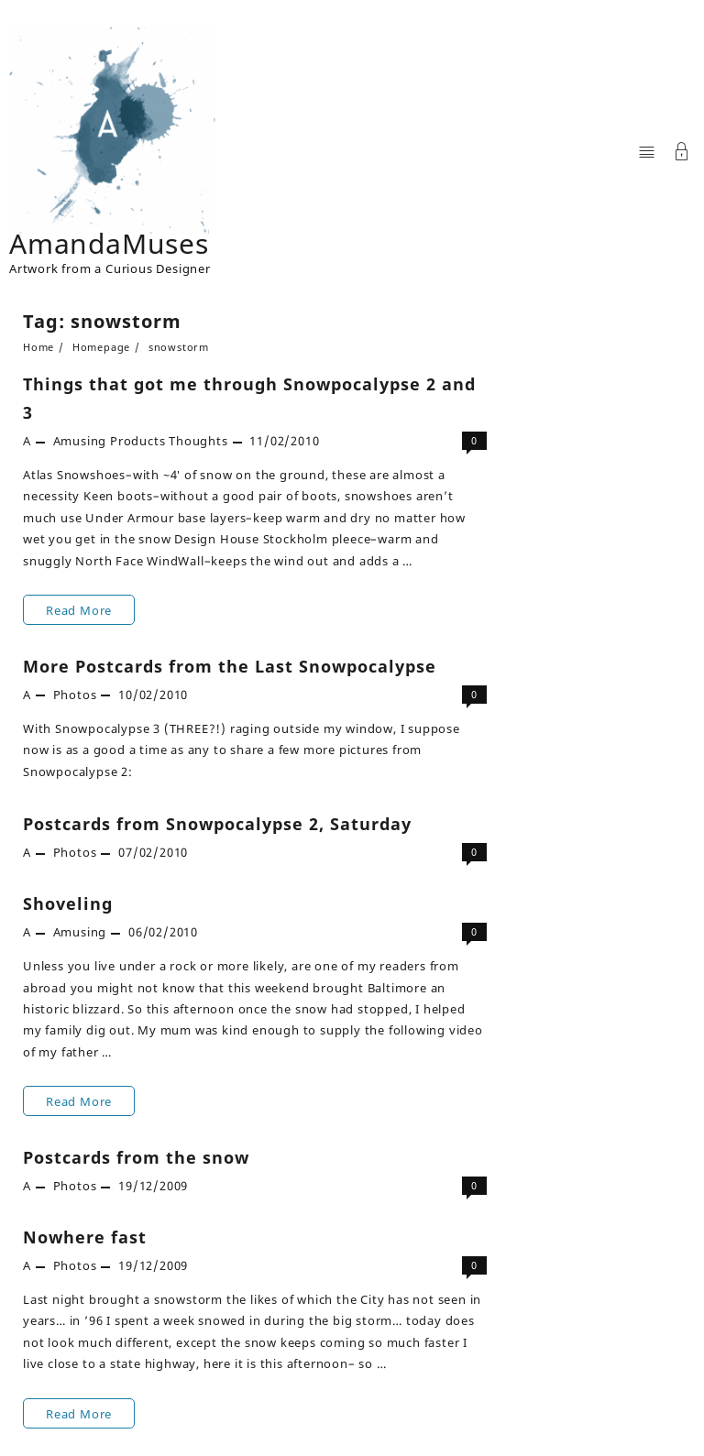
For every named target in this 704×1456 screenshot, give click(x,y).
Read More (90, 610)
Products (137, 440)
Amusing (80, 440)
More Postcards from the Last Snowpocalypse (229, 666)
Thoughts (198, 440)
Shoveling (68, 903)
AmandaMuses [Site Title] (109, 243)
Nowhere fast (85, 1237)
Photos (75, 694)
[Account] (682, 153)
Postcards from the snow (136, 1157)
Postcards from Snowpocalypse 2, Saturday (217, 824)
